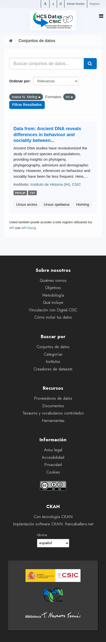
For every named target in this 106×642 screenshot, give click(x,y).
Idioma (42, 534)
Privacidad (53, 465)
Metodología (53, 295)
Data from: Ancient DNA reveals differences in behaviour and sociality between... (47, 134)
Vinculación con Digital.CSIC (53, 310)
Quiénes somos (53, 280)
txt (32, 192)
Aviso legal (53, 450)
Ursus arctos (26, 204)
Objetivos (53, 288)
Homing (82, 204)
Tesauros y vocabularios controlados (53, 413)
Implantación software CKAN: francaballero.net (53, 524)
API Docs (28, 228)
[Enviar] (90, 63)
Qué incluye (53, 302)
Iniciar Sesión (75, 3)
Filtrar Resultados (27, 105)
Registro (95, 3)
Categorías (53, 354)
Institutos (53, 361)
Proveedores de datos (53, 398)
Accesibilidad (53, 457)
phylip (20, 192)
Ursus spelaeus (57, 204)
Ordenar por (19, 81)
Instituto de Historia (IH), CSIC (55, 184)
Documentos (53, 406)
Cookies (53, 472)
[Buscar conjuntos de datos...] (46, 63)
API (11, 228)
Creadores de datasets (53, 369)
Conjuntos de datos (36, 41)
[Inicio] (11, 41)
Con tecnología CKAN (53, 517)
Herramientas (53, 420)
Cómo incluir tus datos (53, 317)
